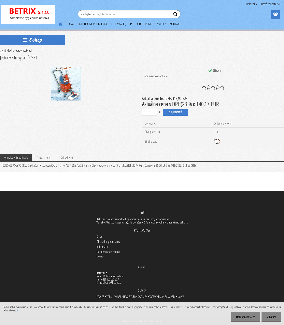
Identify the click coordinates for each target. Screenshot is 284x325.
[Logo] (28, 14)
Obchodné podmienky (108, 241)
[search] (175, 14)
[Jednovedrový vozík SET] (66, 68)
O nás (99, 236)
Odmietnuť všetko (245, 317)
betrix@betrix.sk (112, 282)
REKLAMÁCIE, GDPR (122, 23)
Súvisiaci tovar (66, 157)
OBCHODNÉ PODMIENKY (93, 23)
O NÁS (71, 23)
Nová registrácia (270, 4)
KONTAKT (175, 23)
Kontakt (100, 257)
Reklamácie (102, 247)
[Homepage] (58, 23)
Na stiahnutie (43, 157)
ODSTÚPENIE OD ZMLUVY (151, 23)
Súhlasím (271, 317)
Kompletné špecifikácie (16, 157)
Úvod (3, 50)
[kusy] (149, 112)
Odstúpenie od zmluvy (108, 252)
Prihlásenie (251, 4)
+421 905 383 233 (110, 279)
